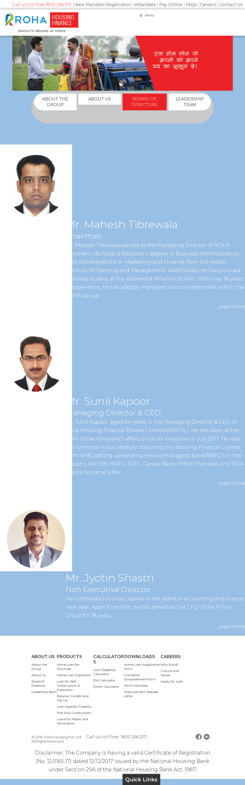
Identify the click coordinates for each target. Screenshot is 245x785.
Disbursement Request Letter (141, 700)
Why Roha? (169, 671)
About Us (38, 681)
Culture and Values (170, 679)
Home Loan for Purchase (68, 673)
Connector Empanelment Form (140, 683)
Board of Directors (38, 689)
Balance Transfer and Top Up (73, 704)
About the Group (39, 673)
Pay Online (170, 4)
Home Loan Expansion (74, 681)
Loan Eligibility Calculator (104, 678)
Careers (208, 4)
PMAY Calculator (106, 693)
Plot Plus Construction (74, 719)
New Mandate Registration (103, 4)
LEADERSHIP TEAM (190, 108)
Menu (146, 15)
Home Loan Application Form (142, 673)
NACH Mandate (136, 691)
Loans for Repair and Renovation (72, 727)
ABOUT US (99, 105)
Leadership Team (44, 698)
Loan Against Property (74, 712)
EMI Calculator (104, 686)
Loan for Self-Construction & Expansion (68, 691)
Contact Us (230, 4)
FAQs (191, 4)
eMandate (145, 4)
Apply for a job (172, 687)
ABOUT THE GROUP (55, 108)
